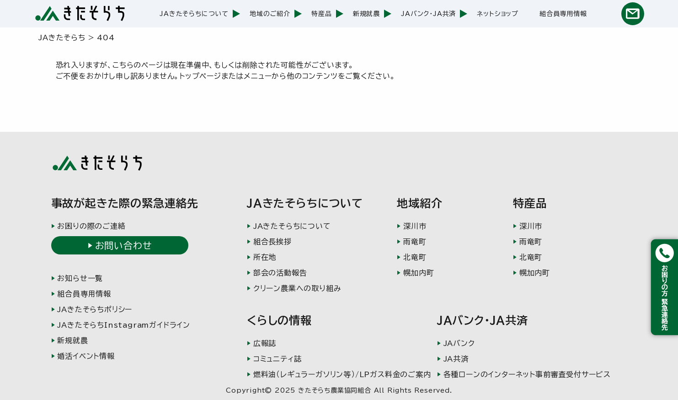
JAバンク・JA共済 (428, 14)
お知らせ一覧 (80, 278)
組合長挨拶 (272, 241)
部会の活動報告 (280, 272)
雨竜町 (414, 241)
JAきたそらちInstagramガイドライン (123, 325)
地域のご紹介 (270, 14)
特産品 (321, 14)
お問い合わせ (123, 245)
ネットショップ (497, 14)
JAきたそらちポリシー (94, 309)
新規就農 (366, 14)
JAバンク (459, 343)
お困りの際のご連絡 (91, 226)
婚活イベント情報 (85, 356)
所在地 (264, 257)
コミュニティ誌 (277, 358)
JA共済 (456, 358)
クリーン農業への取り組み (297, 288)
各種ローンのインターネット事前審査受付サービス (527, 374)
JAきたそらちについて (194, 14)
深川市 (414, 226)
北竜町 (414, 257)
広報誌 (264, 343)
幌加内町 (418, 272)
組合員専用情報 (563, 14)
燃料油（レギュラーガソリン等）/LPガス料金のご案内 (342, 374)
